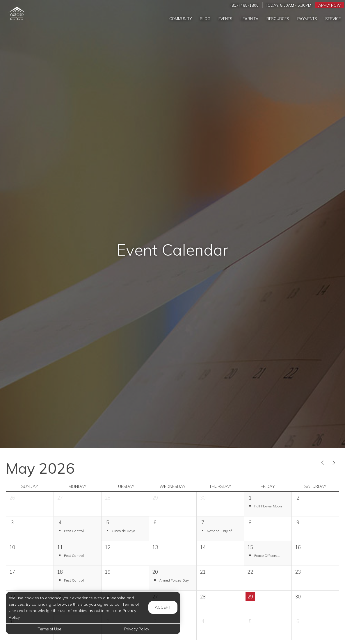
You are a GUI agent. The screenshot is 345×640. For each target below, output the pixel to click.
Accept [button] (163, 607)
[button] (268, 505)
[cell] (315, 504)
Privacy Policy (136, 628)
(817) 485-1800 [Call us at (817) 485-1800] (244, 5)
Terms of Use (49, 628)
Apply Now (329, 5)
